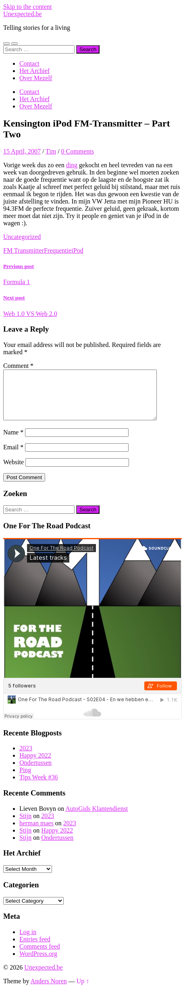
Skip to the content (27, 6)
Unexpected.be (22, 13)
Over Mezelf (35, 78)
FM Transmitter (23, 250)
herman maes (36, 832)
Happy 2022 (35, 765)
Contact (29, 63)
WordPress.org (38, 963)
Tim (51, 151)
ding (71, 165)
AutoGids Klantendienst (96, 818)
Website (13, 471)
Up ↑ (83, 990)
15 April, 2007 (22, 151)
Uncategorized (22, 236)
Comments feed (39, 956)
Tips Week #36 (38, 786)
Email (13, 456)
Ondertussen (35, 772)
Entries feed (34, 948)
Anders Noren (49, 990)
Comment (18, 365)
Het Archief (34, 70)
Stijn (25, 825)
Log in (27, 941)
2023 (25, 757)
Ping (25, 779)
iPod (77, 250)
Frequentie (57, 250)
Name (13, 441)
